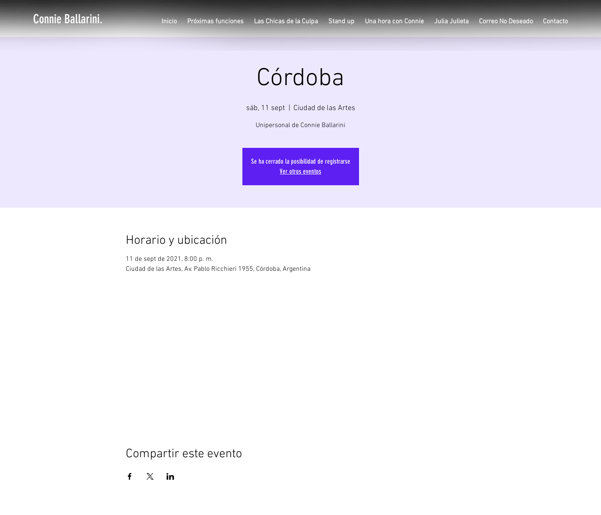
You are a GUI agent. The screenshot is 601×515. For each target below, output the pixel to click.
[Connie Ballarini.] (68, 19)
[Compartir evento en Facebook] (130, 476)
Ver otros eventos (300, 171)
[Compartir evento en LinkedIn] (170, 476)
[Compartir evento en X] (150, 476)
